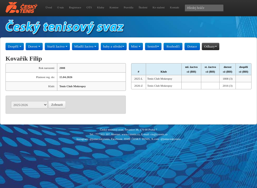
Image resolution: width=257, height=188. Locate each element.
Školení (142, 7)
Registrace (75, 7)
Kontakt (174, 7)
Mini (136, 46)
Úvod (49, 7)
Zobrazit (57, 105)
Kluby (100, 7)
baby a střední (113, 46)
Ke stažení (159, 7)
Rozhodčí (173, 46)
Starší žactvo (57, 46)
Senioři (153, 46)
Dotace (192, 46)
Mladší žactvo (85, 46)
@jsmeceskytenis (100, 138)
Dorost (34, 46)
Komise (114, 7)
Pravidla (128, 7)
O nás (60, 7)
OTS (89, 7)
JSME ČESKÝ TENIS (137, 138)
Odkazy (210, 46)
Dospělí (14, 46)
